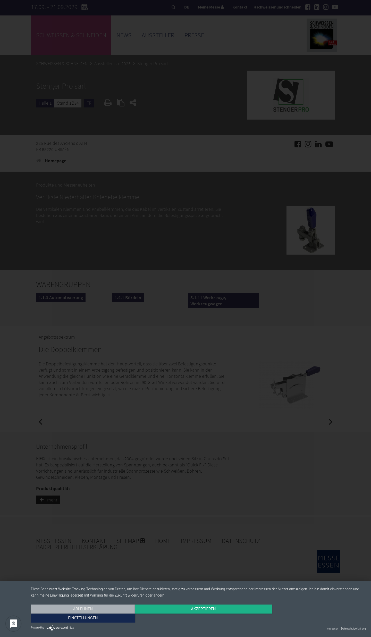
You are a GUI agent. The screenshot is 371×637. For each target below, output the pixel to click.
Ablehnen (81, 618)
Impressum (332, 628)
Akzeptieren (198, 618)
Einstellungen (315, 618)
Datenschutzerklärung (353, 628)
